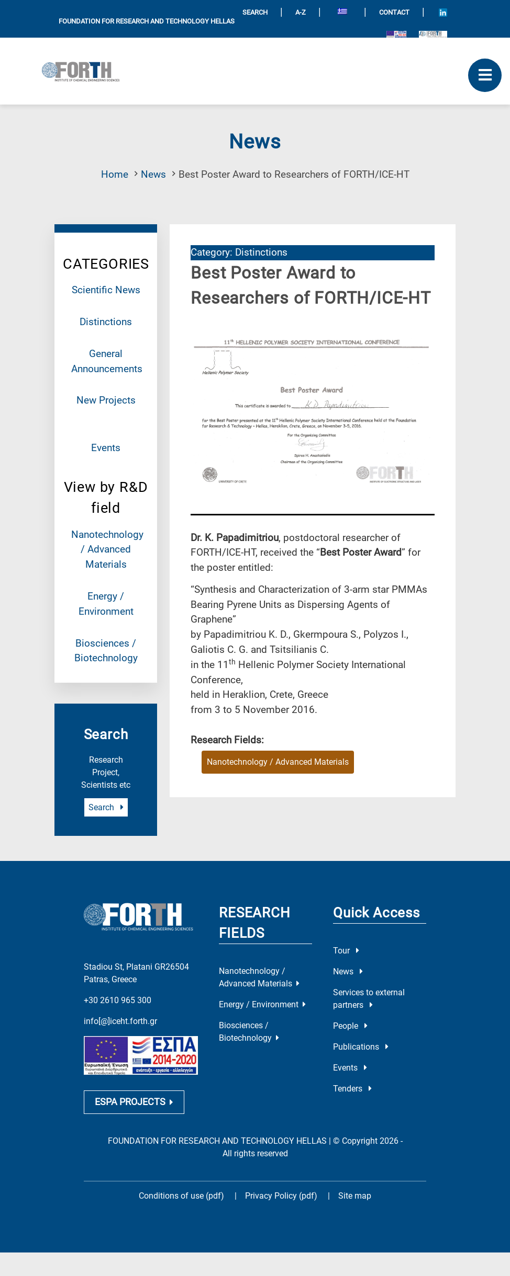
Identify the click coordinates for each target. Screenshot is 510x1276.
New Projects (106, 400)
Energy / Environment (262, 1004)
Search (106, 807)
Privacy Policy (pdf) (282, 1189)
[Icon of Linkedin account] (443, 12)
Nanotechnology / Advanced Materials (107, 549)
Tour (346, 951)
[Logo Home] (84, 71)
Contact (394, 12)
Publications (361, 1047)
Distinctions (106, 322)
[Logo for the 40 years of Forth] (433, 34)
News (153, 174)
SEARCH (255, 12)
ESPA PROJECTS (134, 1094)
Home (114, 174)
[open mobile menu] (485, 75)
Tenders (352, 1089)
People (350, 1026)
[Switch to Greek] (342, 12)
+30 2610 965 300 (117, 993)
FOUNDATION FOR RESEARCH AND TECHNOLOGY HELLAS (147, 21)
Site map (354, 1189)
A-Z (300, 12)
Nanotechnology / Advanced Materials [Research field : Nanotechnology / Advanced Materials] (278, 762)
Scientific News (106, 290)
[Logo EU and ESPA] (396, 34)
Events (105, 448)
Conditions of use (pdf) (181, 1189)
